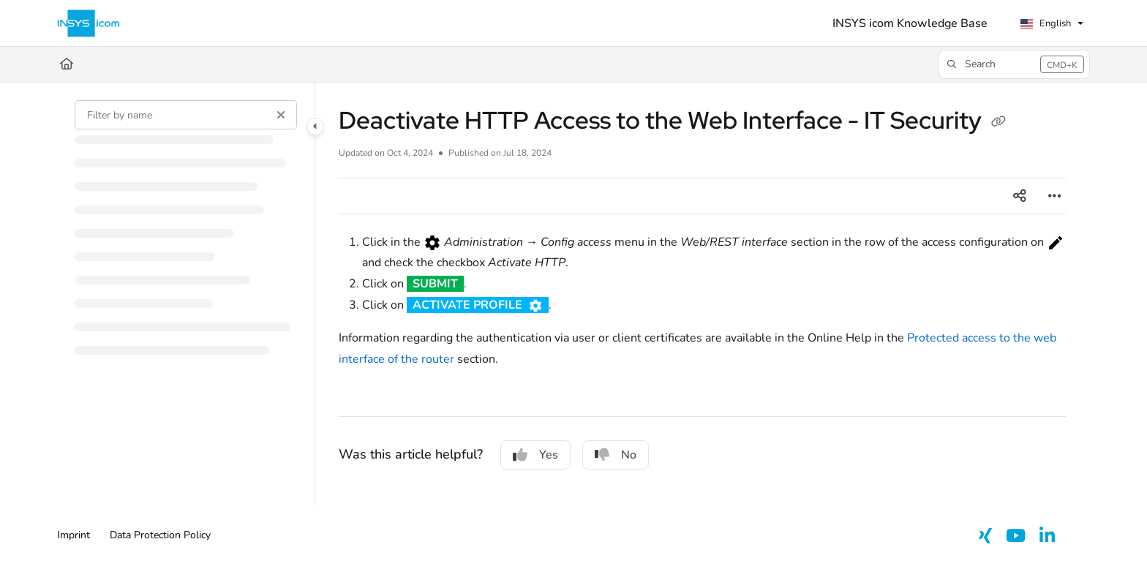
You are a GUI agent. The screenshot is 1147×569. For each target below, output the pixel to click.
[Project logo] (88, 23)
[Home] (66, 64)
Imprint (73, 535)
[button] (1014, 64)
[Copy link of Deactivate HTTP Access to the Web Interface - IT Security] (998, 123)
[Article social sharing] (1019, 196)
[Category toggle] (315, 126)
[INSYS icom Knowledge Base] (910, 23)
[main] (702, 294)
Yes (535, 455)
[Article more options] (1055, 196)
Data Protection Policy (160, 535)
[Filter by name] (186, 114)
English (1045, 23)
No (615, 455)
